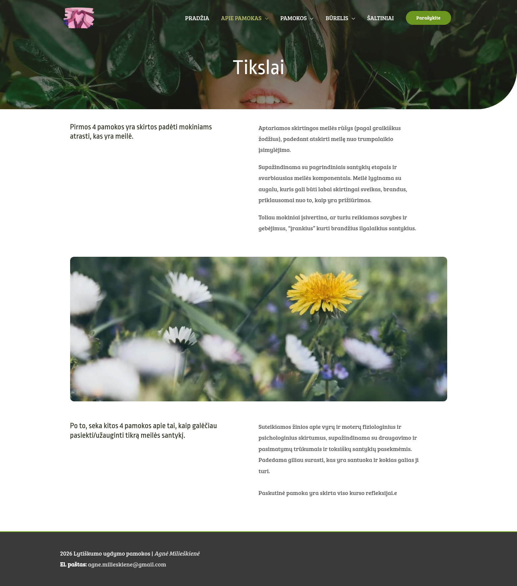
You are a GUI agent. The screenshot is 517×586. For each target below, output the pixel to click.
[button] (428, 18)
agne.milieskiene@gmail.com (127, 564)
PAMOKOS (293, 18)
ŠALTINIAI (380, 18)
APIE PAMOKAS (241, 18)
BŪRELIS (336, 18)
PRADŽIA (197, 18)
